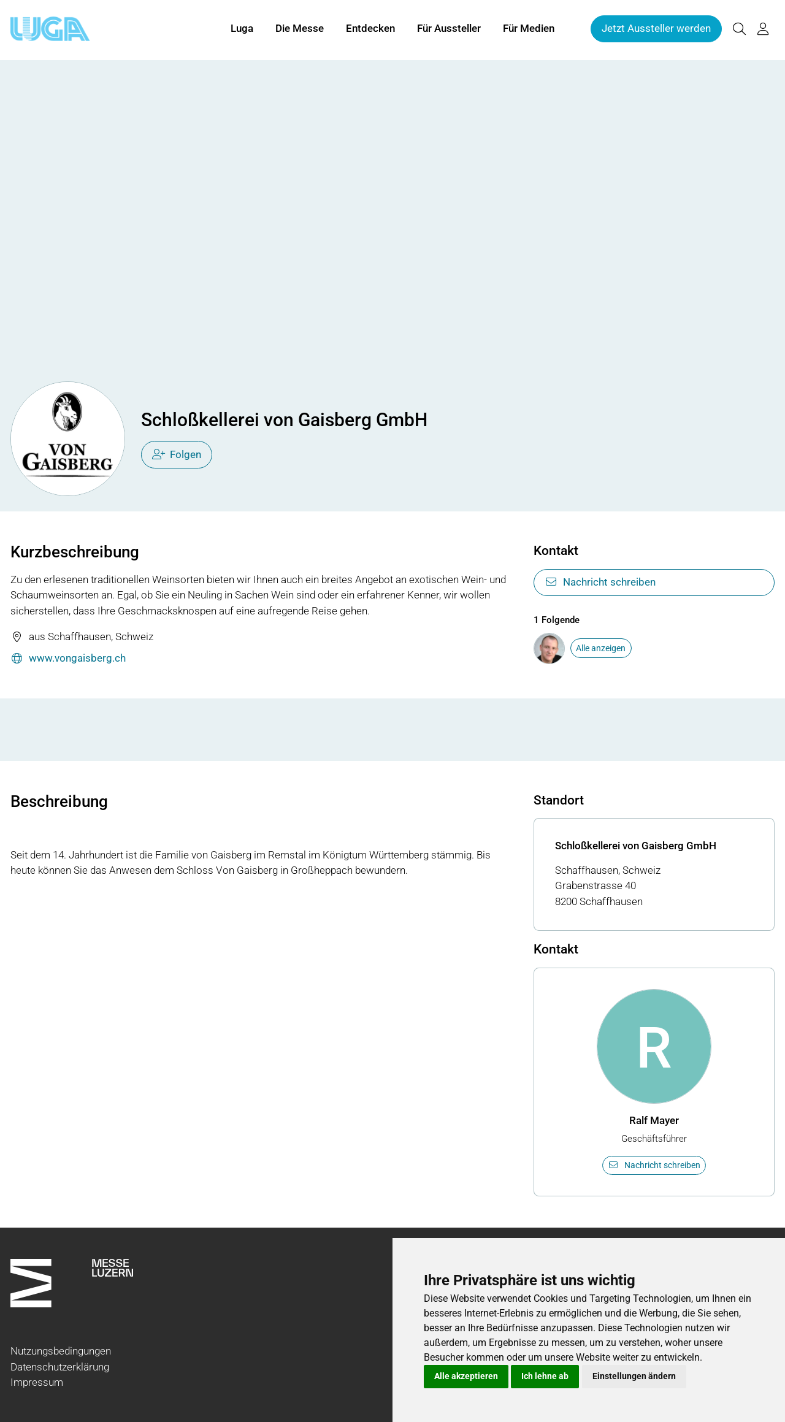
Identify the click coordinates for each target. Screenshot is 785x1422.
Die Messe (299, 29)
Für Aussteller (449, 29)
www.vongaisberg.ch (68, 659)
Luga (242, 29)
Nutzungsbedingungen (60, 1351)
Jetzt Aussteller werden (656, 29)
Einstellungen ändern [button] (634, 1376)
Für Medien (528, 29)
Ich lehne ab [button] (545, 1376)
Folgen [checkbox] (177, 454)
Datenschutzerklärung (59, 1367)
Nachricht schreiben (600, 582)
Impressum (36, 1382)
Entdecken (370, 29)
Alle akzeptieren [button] (466, 1376)
